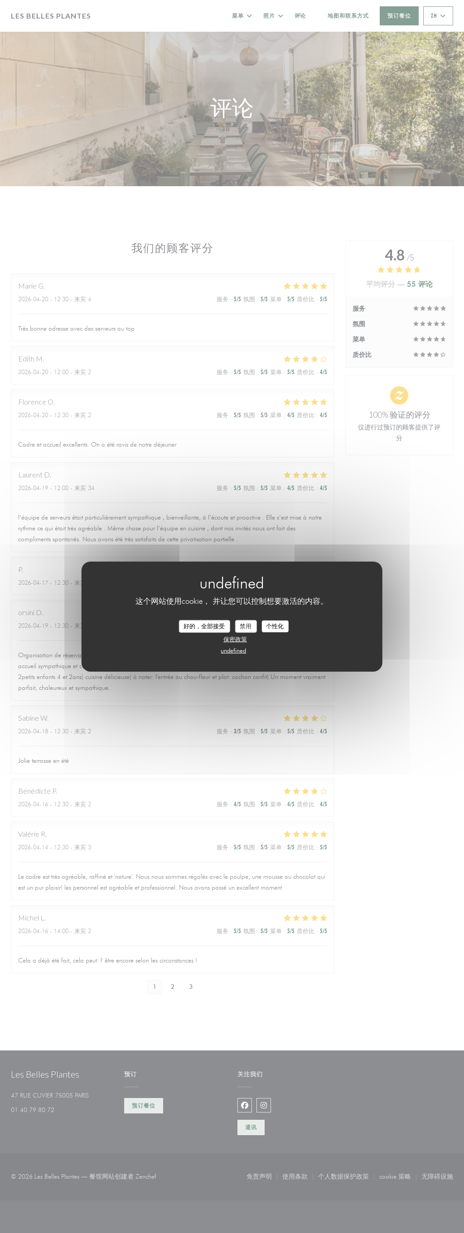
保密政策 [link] (235, 638)
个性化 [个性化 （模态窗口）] (275, 626)
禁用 (245, 626)
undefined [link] (233, 650)
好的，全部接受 (204, 626)
